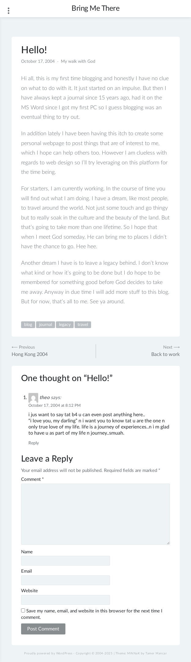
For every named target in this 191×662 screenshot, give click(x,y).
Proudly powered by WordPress (48, 653)
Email (26, 571)
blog (28, 325)
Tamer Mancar (156, 653)
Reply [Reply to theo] (33, 443)
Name (27, 552)
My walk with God (78, 61)
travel (83, 325)
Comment (32, 479)
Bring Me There (95, 8)
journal (45, 325)
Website (29, 591)
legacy (65, 325)
